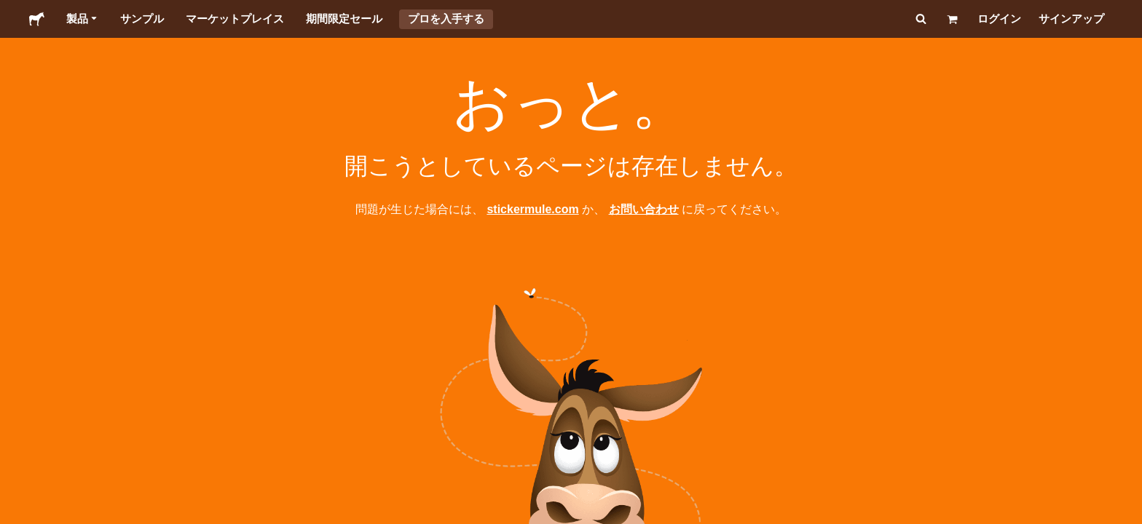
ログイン (999, 18)
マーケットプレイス (235, 18)
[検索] (919, 19)
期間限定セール (344, 18)
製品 (82, 18)
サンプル (142, 18)
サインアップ (1071, 18)
